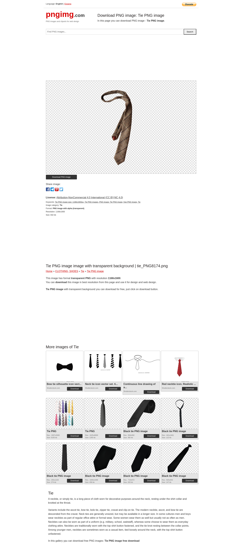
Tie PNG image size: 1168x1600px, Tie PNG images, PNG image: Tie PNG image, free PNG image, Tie (97, 202)
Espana (67, 4)
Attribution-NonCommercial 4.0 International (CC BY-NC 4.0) (89, 197)
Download (75, 389)
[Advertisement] (121, 59)
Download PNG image (61, 177)
